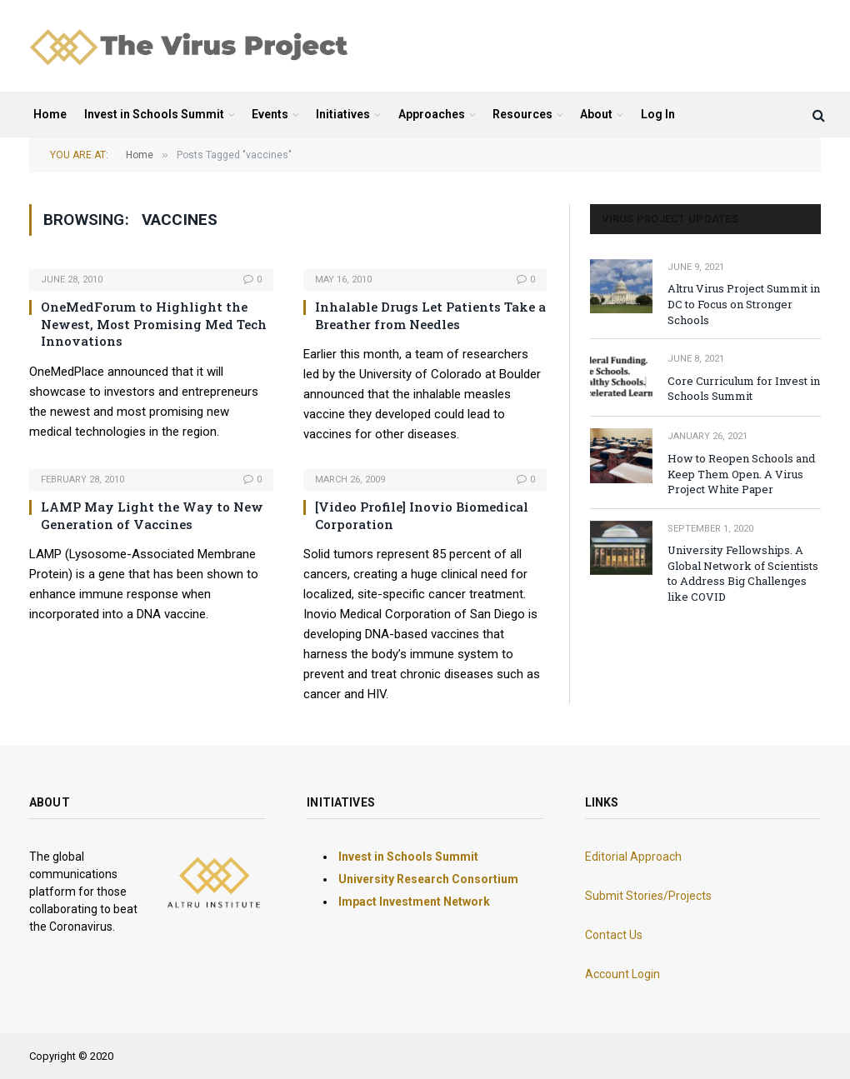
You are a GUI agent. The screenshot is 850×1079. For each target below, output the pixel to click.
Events (270, 114)
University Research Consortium (428, 879)
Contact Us (613, 935)
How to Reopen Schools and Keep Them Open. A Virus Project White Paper (741, 474)
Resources (522, 114)
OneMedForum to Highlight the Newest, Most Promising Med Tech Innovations (154, 323)
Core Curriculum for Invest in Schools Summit (744, 388)
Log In (658, 114)
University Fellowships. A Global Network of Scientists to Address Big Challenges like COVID (743, 573)
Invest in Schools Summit (154, 114)
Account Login (622, 974)
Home (50, 114)
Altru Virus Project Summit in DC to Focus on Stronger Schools (744, 304)
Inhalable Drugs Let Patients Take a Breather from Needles (430, 315)
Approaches (431, 114)
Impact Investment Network (414, 901)
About (596, 114)
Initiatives (343, 114)
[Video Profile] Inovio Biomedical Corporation (421, 515)
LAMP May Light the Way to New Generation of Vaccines (152, 515)
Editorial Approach (633, 856)
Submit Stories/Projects (648, 895)
